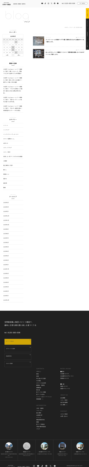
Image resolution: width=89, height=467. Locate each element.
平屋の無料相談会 (41, 426)
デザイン (38, 371)
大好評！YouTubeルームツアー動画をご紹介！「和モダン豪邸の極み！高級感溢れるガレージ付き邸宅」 (12, 108)
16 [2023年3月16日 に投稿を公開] (12, 47)
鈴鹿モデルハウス (65, 388)
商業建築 (38, 399)
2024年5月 (6, 278)
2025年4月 (6, 251)
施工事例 (38, 413)
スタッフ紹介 (6, 152)
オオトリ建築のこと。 (9, 139)
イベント (5, 125)
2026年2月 (6, 207)
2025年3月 (6, 256)
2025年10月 (6, 225)
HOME (66, 27)
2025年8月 (6, 233)
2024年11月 (6, 269)
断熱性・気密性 (40, 385)
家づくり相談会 (17, 342)
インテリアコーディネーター (11, 134)
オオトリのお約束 (41, 383)
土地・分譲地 (39, 408)
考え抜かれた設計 (41, 378)
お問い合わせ (64, 416)
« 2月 (7, 55)
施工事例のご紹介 (8, 165)
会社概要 (62, 398)
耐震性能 (38, 387)
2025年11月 (6, 220)
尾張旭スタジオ (64, 378)
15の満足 (38, 381)
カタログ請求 (17, 364)
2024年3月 (6, 287)
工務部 (5, 161)
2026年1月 (6, 211)
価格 (37, 422)
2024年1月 (6, 295)
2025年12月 (6, 216)
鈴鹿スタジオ (64, 386)
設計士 (5, 178)
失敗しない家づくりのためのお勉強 (12, 156)
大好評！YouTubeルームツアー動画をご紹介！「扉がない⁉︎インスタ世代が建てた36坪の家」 (12, 100)
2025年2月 (6, 260)
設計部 (5, 183)
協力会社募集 (64, 402)
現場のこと (6, 174)
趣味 (4, 187)
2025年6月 (6, 242)
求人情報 (62, 405)
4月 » (19, 55)
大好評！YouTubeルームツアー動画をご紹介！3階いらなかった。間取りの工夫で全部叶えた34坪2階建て (12, 71)
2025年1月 (6, 264)
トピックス (39, 410)
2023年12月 (6, 300)
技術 (37, 376)
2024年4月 (6, 282)
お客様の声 (39, 415)
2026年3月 (6, 202)
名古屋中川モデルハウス (66, 376)
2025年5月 (6, 247)
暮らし (5, 170)
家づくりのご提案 (41, 392)
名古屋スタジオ (64, 374)
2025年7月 (6, 238)
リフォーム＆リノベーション (44, 397)
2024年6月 (6, 273)
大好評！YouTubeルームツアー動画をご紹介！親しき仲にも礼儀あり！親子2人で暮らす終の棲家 (12, 80)
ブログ (70, 27)
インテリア (6, 130)
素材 (37, 374)
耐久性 (38, 390)
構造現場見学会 (40, 420)
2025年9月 (6, 229)
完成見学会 (17, 356)
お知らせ (5, 143)
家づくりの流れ (40, 394)
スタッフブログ (7, 147)
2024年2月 (6, 291)
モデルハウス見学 (17, 349)
